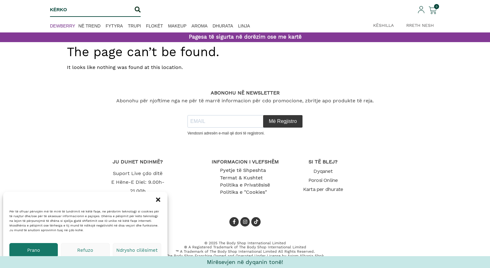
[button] (158, 200)
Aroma (200, 25)
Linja (244, 25)
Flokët (154, 25)
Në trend (89, 25)
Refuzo (85, 250)
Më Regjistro (283, 121)
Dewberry (62, 25)
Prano (33, 250)
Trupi (134, 25)
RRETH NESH (420, 25)
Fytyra (114, 25)
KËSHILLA (383, 25)
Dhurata (222, 25)
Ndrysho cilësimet (137, 250)
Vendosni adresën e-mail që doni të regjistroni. (226, 133)
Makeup (177, 25)
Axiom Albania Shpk (306, 256)
